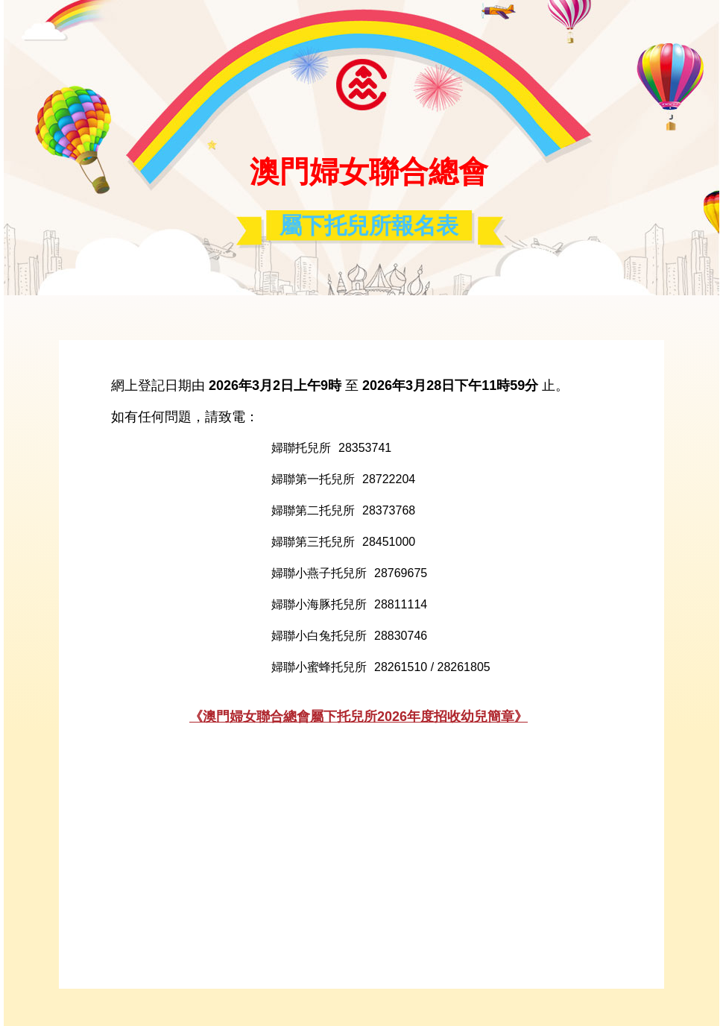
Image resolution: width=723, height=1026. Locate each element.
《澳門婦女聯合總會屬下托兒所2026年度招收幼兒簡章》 (358, 716)
